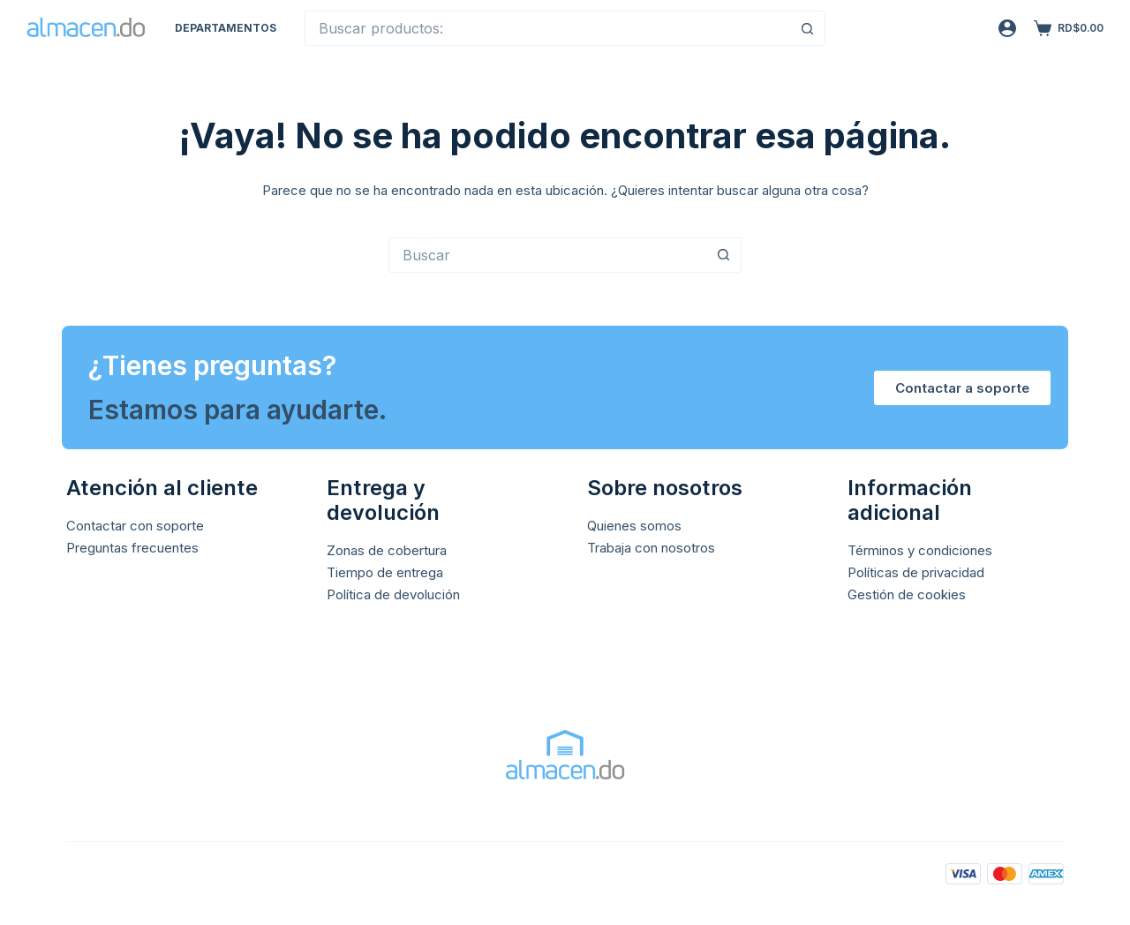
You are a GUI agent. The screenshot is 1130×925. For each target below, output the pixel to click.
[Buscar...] (547, 28)
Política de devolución (393, 594)
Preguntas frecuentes (132, 547)
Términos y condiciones (920, 550)
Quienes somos (634, 525)
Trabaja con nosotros (651, 547)
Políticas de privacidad (916, 572)
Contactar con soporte (135, 525)
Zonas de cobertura (387, 550)
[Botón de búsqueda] (807, 28)
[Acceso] (1007, 28)
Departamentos (225, 27)
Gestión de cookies (907, 594)
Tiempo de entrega (385, 572)
